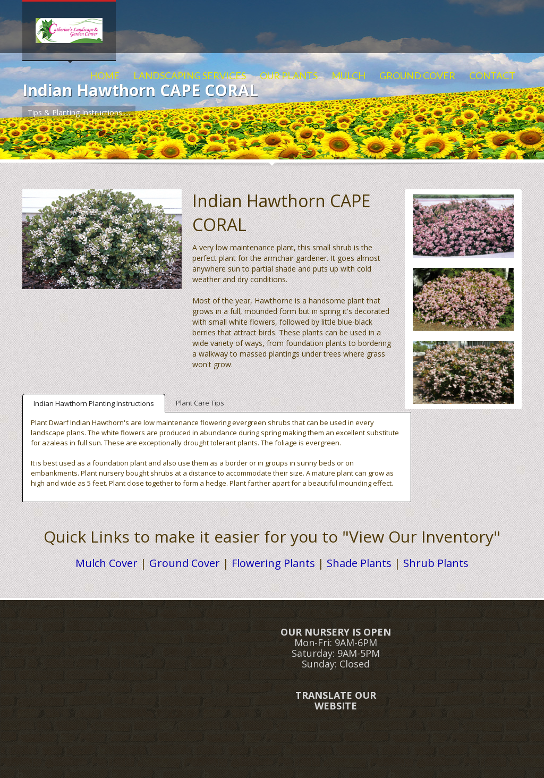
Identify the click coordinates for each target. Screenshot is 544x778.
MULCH (349, 75)
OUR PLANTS (289, 75)
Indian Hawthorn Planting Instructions (93, 403)
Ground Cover (184, 563)
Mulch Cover (106, 563)
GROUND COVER (417, 75)
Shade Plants (359, 563)
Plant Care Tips (200, 403)
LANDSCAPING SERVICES (189, 75)
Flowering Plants (273, 563)
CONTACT (492, 75)
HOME (105, 75)
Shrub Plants (436, 563)
